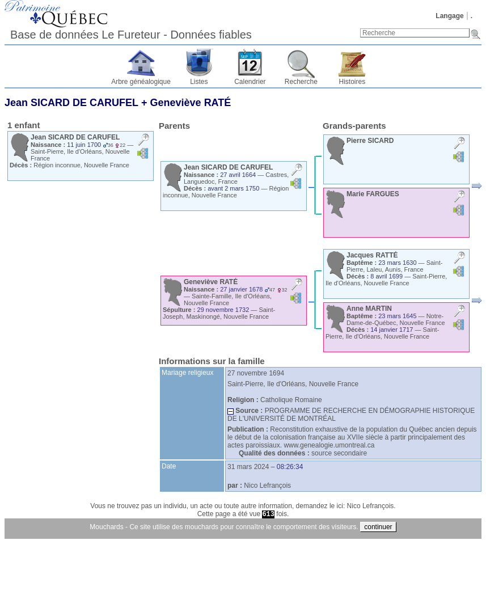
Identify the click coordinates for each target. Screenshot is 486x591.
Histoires (352, 82)
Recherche (301, 82)
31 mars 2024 (248, 467)
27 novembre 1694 (255, 373)
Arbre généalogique (141, 82)
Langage (449, 16)
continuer (378, 527)
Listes (199, 82)
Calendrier (249, 82)
